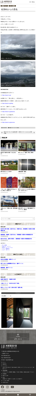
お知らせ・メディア (6, 246)
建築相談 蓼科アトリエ (6, 267)
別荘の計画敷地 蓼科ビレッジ (8, 259)
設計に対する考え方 (7, 367)
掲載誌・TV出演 (16, 372)
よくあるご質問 (6, 380)
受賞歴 (10, 372)
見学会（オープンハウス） (7, 247)
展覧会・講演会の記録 (24, 372)
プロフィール (5, 372)
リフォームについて (28, 367)
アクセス (31, 372)
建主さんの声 (5, 375)
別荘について (20, 367)
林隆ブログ (4, 5)
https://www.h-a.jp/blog (7, 103)
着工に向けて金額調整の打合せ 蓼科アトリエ (12, 263)
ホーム (4, 362)
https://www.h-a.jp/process (8, 122)
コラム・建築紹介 (6, 248)
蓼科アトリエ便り (18, 254)
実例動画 (4, 373)
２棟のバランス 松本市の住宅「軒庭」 (10, 283)
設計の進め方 (14, 367)
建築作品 (4, 364)
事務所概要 (5, 370)
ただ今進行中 (18, 274)
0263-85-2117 (6, 355)
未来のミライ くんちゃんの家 (25, 131)
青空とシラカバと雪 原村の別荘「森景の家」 (12, 287)
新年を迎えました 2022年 (6, 171)
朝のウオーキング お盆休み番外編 (10, 132)
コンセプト (5, 365)
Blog (4, 377)
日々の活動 (12, 5)
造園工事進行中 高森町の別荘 (8, 279)
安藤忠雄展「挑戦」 (22, 171)
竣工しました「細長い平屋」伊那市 (25, 152)
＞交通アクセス (5, 353)
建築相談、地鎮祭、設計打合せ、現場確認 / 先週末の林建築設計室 (17, 234)
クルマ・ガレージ (6, 249)
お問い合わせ (5, 382)
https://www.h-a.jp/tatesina (8, 111)
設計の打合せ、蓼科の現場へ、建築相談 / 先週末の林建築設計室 (16, 238)
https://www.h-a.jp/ (6, 95)
